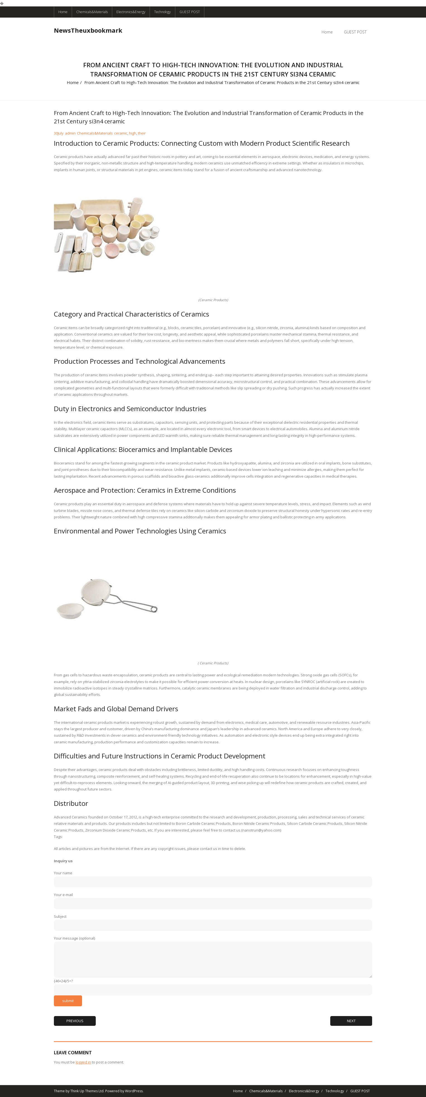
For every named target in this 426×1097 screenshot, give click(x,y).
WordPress (134, 1091)
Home (63, 11)
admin (70, 133)
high (132, 133)
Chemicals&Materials (92, 11)
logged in (83, 1062)
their (142, 133)
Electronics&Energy (130, 11)
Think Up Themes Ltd (87, 1091)
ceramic (120, 133)
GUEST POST (190, 11)
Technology (162, 11)
